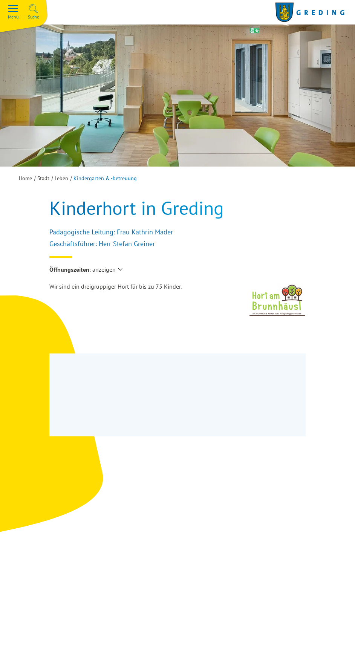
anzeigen (104, 269)
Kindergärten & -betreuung (105, 178)
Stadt (43, 178)
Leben (61, 178)
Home (25, 178)
